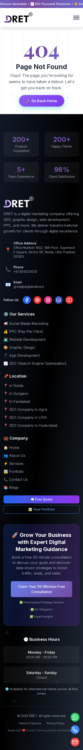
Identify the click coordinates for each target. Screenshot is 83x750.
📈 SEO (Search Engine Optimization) (35, 363)
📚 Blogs (11, 487)
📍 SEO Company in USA (25, 417)
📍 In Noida (13, 385)
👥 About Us (14, 455)
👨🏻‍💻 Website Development (25, 339)
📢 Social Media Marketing (26, 323)
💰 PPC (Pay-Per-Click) (23, 331)
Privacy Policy (55, 723)
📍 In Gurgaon (16, 393)
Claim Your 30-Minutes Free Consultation (41, 589)
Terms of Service (30, 723)
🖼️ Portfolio (14, 471)
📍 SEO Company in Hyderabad (30, 425)
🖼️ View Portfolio (41, 509)
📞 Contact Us (16, 479)
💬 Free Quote (41, 499)
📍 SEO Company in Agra (25, 409)
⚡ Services (13, 463)
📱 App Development (22, 355)
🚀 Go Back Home (41, 101)
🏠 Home (11, 447)
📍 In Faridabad (17, 401)
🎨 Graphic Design (19, 347)
